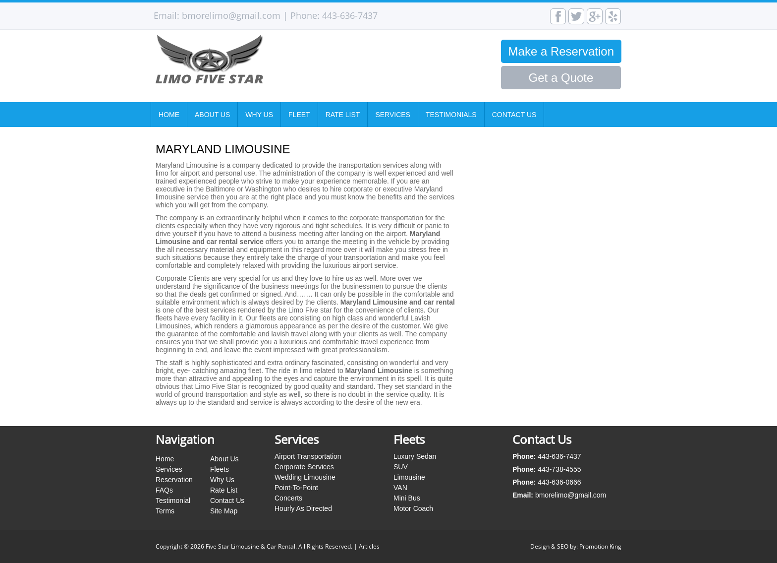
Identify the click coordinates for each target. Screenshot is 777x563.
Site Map (223, 511)
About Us (212, 115)
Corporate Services (304, 467)
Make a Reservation (561, 51)
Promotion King (600, 546)
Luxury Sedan (414, 456)
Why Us (259, 115)
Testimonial (173, 500)
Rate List (343, 115)
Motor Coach (413, 508)
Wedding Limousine (305, 477)
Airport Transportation (308, 456)
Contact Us (514, 115)
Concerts (288, 498)
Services (392, 115)
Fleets (219, 469)
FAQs (164, 490)
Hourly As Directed (303, 508)
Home (169, 115)
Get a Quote (561, 77)
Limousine (409, 477)
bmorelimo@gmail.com (231, 15)
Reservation (174, 480)
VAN (400, 488)
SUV (400, 467)
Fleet (299, 115)
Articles (369, 546)
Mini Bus (406, 498)
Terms (165, 511)
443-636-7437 (350, 15)
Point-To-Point (296, 488)
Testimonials (451, 115)
